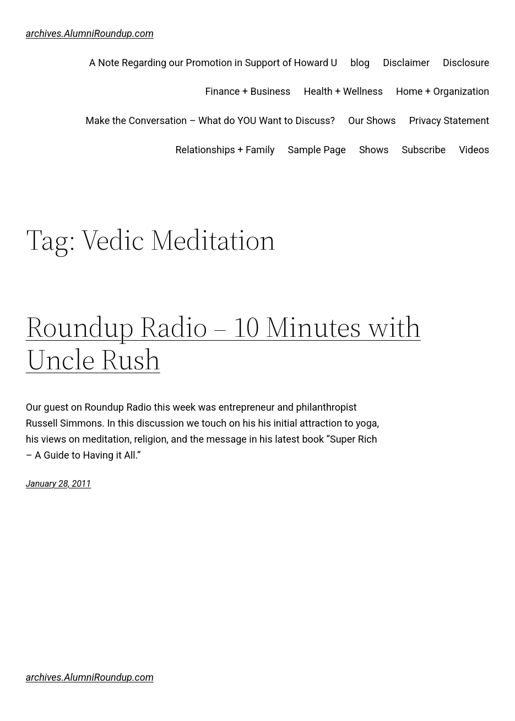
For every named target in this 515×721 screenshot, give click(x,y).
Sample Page (316, 149)
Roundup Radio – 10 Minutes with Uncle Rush (223, 343)
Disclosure (466, 62)
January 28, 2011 (58, 483)
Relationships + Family (225, 149)
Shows (374, 149)
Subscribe (424, 149)
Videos (474, 149)
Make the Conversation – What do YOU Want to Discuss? (210, 120)
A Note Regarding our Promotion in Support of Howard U (213, 62)
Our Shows (372, 120)
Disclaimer (406, 62)
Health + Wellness (343, 91)
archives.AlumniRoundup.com (90, 33)
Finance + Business (247, 91)
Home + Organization (442, 91)
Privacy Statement (449, 120)
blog (360, 62)
